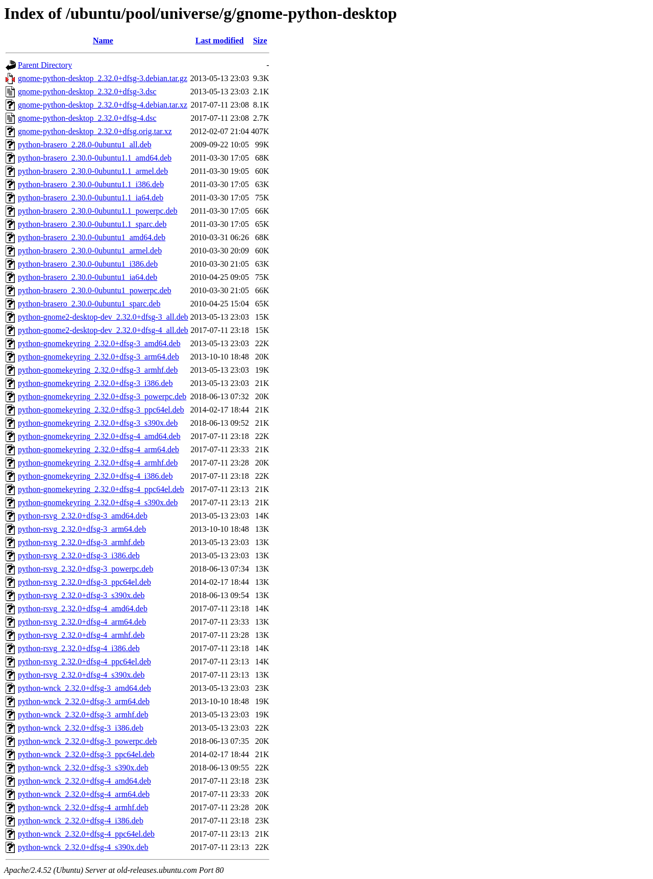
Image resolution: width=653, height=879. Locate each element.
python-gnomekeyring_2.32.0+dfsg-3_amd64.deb (99, 343)
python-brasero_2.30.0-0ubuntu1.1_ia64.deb (90, 197)
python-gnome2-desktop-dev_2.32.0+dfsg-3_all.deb (103, 317)
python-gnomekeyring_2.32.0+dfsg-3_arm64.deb (98, 356)
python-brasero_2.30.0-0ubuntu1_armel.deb (90, 250)
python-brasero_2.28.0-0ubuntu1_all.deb (85, 144)
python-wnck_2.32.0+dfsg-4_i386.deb (80, 820)
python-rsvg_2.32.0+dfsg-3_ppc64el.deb (84, 582)
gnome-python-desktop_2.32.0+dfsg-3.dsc (87, 91)
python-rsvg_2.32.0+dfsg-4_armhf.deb (81, 635)
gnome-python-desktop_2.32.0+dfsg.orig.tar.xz (95, 131)
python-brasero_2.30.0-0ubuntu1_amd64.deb (91, 237)
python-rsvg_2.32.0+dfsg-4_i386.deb (79, 648)
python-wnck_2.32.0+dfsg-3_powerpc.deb (87, 741)
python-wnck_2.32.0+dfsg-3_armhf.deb (83, 714)
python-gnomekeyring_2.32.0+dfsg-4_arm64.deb (98, 449)
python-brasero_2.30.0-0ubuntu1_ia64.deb (87, 277)
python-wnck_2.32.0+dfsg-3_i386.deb (80, 727)
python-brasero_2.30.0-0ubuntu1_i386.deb (88, 264)
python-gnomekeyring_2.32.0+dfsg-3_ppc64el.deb (101, 409)
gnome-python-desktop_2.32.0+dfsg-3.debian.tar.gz (102, 78)
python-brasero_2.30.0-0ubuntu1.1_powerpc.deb (98, 210)
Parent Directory (45, 65)
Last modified (219, 40)
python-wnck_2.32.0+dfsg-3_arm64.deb (83, 701)
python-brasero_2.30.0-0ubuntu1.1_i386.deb (91, 184)
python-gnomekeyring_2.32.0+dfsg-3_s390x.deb (98, 423)
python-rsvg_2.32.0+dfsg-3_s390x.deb (81, 595)
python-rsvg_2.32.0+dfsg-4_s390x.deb (81, 674)
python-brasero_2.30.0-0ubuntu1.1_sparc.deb (92, 224)
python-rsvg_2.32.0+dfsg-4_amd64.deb (82, 608)
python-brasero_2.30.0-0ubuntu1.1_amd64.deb (94, 157)
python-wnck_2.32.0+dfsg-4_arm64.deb (83, 794)
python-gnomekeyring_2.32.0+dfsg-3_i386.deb (95, 383)
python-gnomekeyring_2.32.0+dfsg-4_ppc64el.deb (101, 489)
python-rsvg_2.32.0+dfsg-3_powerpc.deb (85, 568)
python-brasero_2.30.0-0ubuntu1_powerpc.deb (94, 290)
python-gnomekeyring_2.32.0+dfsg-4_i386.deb (95, 476)
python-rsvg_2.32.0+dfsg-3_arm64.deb (82, 529)
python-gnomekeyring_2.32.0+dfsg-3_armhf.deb (98, 370)
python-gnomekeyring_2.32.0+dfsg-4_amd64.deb (99, 436)
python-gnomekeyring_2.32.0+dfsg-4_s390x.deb (98, 502)
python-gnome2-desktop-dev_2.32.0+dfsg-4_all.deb (103, 330)
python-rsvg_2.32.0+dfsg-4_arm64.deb (82, 621)
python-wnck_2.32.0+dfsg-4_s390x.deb (83, 847)
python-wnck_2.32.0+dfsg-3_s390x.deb (83, 767)
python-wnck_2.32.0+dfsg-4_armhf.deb (83, 807)
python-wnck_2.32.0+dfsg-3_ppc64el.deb (86, 754)
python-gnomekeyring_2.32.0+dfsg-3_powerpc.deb (102, 396)
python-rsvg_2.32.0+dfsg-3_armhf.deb (81, 542)
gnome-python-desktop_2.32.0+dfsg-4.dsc (87, 118)
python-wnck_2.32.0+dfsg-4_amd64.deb (84, 781)
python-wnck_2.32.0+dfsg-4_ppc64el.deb (86, 834)
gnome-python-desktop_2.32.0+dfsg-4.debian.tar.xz (102, 104)
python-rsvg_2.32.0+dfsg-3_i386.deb (79, 555)
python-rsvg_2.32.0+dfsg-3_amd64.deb (82, 515)
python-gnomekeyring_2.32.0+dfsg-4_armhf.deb (98, 462)
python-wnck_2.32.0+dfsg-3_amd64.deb (84, 688)
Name (103, 40)
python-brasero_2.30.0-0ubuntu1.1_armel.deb (93, 171)
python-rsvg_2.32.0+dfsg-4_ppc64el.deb (84, 661)
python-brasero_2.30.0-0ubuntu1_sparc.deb (89, 303)
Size (260, 40)
